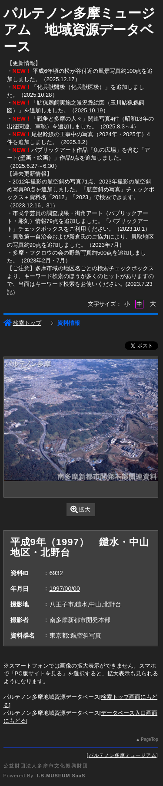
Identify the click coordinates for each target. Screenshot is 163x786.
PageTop (149, 739)
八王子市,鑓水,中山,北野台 (86, 604)
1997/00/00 (65, 588)
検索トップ (22, 323)
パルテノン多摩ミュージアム (122, 755)
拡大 (80, 509)
